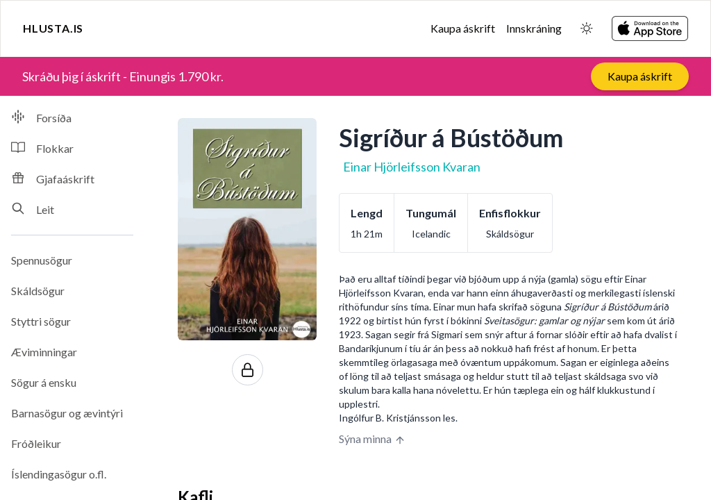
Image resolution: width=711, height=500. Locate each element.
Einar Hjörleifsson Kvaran (411, 166)
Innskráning (534, 28)
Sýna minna (372, 439)
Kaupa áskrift (462, 28)
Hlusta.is (53, 28)
